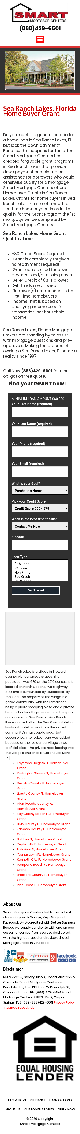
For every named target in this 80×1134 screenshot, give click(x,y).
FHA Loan (40, 564)
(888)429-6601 (40, 28)
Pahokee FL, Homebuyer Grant (40, 849)
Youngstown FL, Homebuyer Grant (43, 854)
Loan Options (60, 1100)
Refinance (38, 1100)
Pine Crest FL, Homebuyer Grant (42, 885)
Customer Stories (39, 1109)
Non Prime (40, 572)
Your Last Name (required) (40, 428)
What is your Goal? (40, 487)
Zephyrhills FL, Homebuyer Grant (42, 844)
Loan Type (40, 568)
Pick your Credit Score (40, 505)
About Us (13, 1109)
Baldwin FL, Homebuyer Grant (39, 839)
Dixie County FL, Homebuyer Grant (43, 824)
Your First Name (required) (40, 408)
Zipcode (40, 541)
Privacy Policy (64, 1002)
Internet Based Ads (19, 1007)
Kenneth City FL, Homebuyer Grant (44, 859)
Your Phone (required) (40, 448)
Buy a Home (17, 1100)
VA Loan (40, 568)
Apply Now (66, 1109)
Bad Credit (40, 577)
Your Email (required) (40, 468)
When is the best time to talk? (40, 522)
